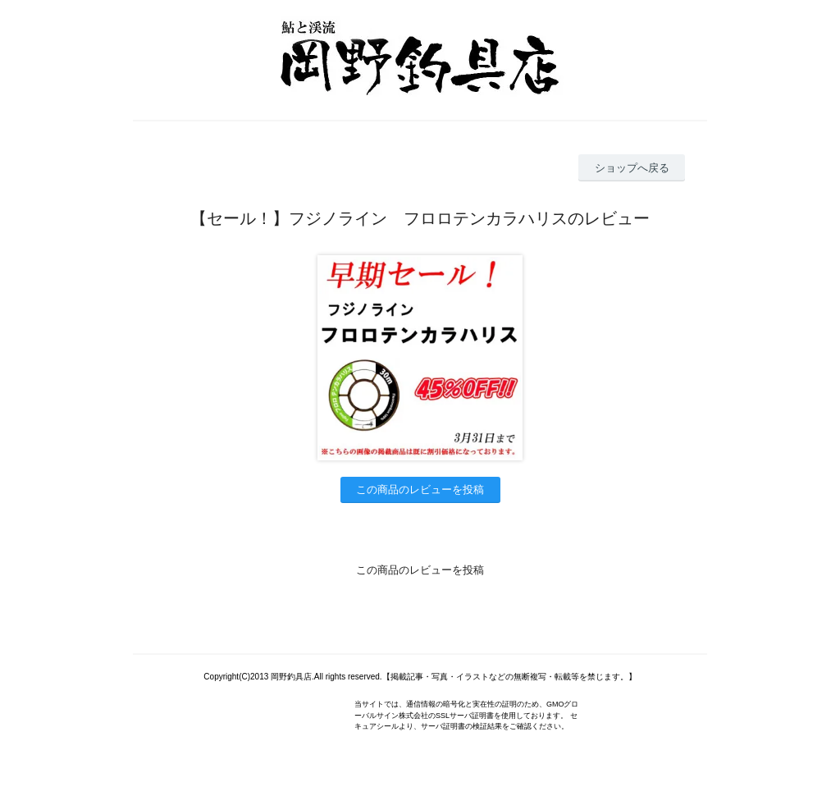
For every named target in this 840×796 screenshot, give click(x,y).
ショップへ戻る (632, 168)
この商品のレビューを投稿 (420, 489)
